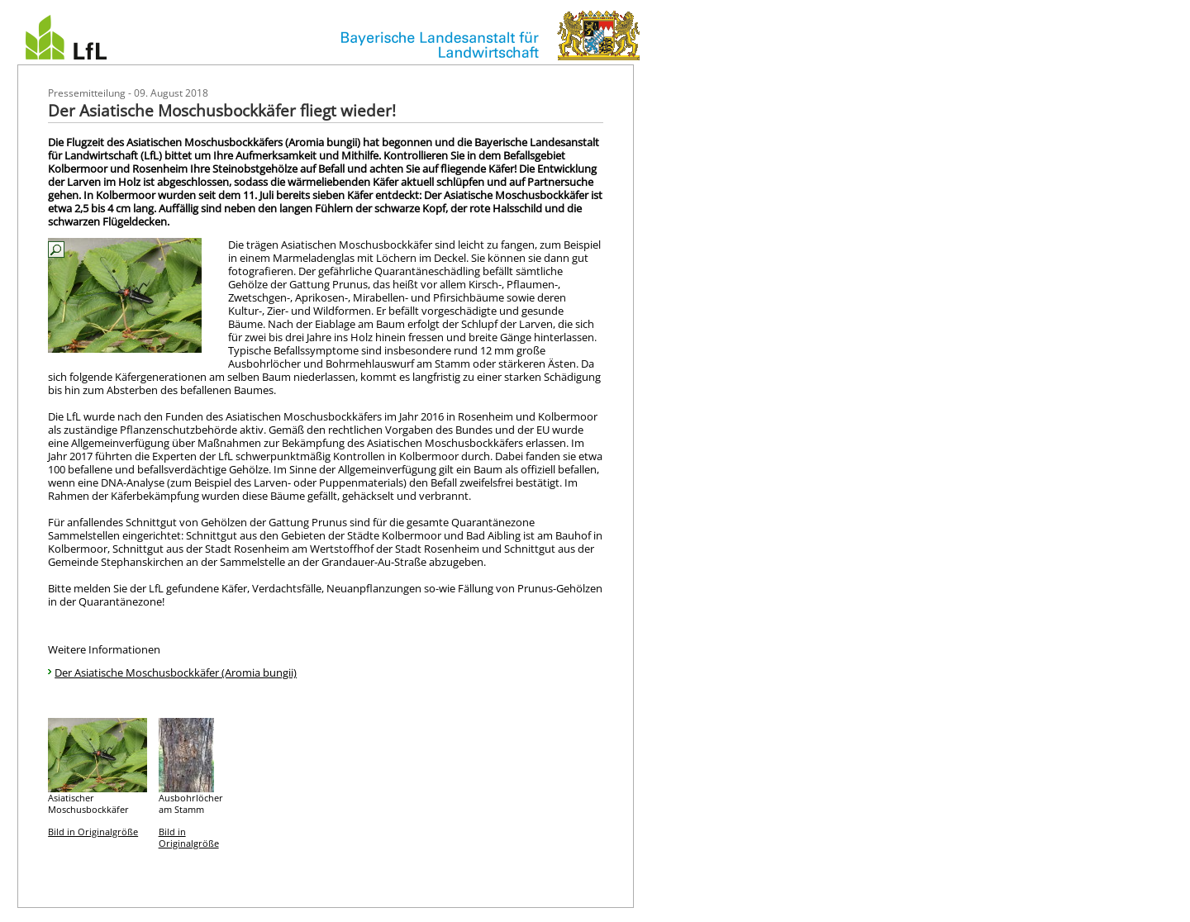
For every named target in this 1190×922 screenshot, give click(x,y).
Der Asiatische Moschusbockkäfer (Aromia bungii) (176, 672)
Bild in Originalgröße (93, 831)
